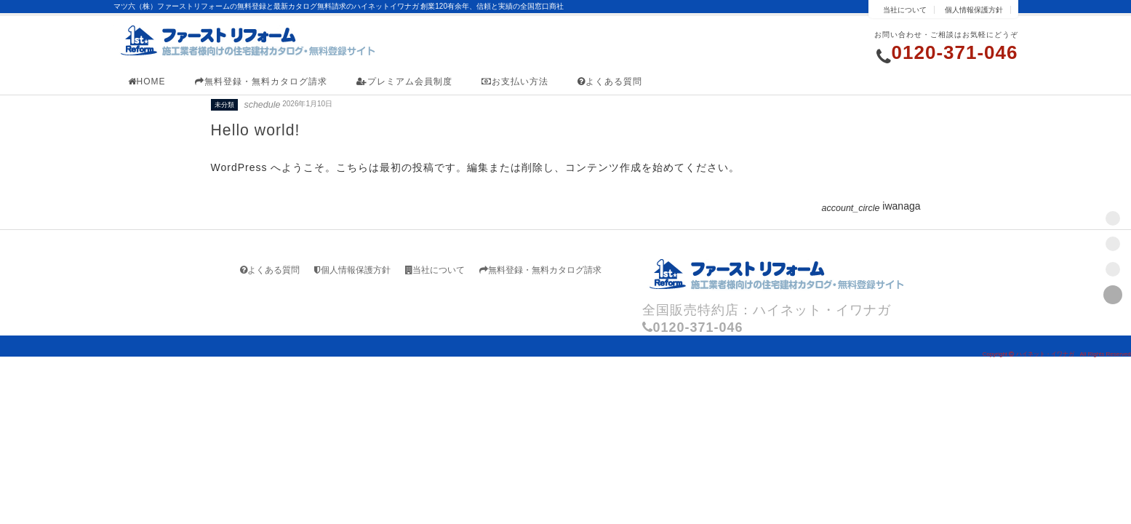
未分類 (224, 104)
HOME (147, 81)
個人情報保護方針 (974, 10)
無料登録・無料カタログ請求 (261, 81)
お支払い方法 (514, 81)
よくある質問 (610, 81)
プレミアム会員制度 (404, 81)
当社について (905, 10)
